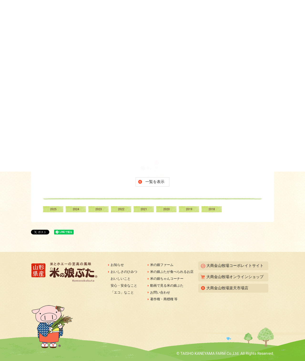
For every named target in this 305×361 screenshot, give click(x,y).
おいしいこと (121, 278)
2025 (53, 209)
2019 (189, 209)
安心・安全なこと (124, 285)
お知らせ (117, 265)
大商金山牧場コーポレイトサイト (235, 265)
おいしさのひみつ (124, 272)
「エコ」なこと (122, 292)
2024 (76, 209)
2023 (98, 209)
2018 (211, 209)
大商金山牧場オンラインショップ (235, 277)
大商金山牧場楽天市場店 (227, 288)
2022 (121, 209)
